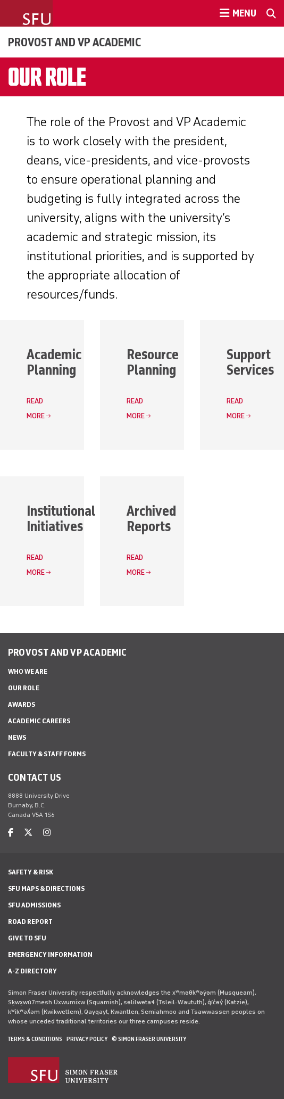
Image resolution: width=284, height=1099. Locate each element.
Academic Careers (39, 720)
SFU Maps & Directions (46, 888)
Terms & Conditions (35, 1039)
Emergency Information (50, 954)
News (17, 737)
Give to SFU (27, 938)
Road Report (30, 921)
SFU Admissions (34, 905)
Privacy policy (86, 1039)
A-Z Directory (32, 971)
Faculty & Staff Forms (47, 753)
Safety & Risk (30, 872)
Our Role (23, 687)
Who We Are (27, 671)
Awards (21, 704)
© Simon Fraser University (149, 1039)
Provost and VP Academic (74, 42)
